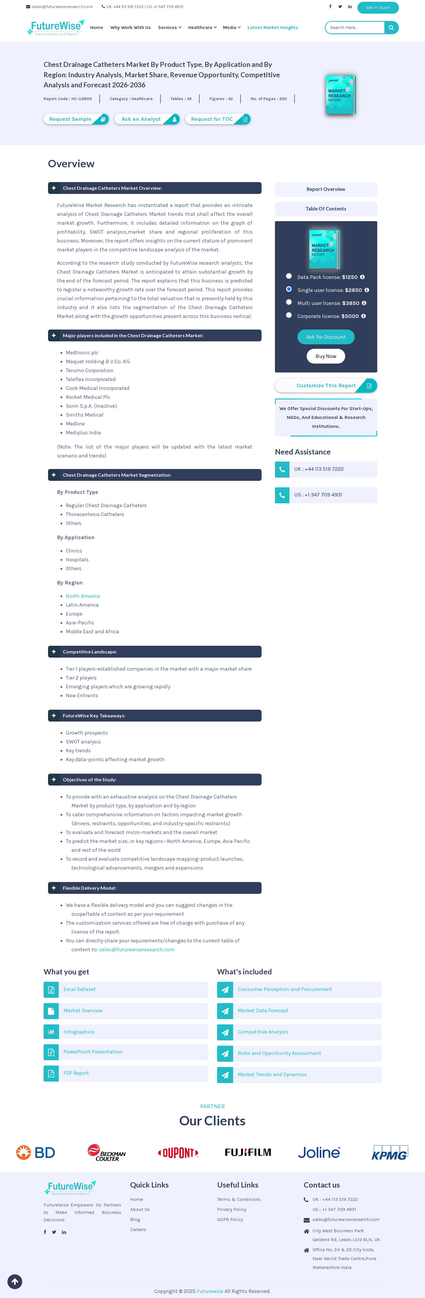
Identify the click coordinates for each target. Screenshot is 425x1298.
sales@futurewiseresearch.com (59, 6)
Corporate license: (331, 316)
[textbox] (361, 27)
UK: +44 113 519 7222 (123, 6)
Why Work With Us (130, 27)
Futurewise (210, 1291)
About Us (140, 1209)
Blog (135, 1219)
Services (167, 27)
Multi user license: (331, 303)
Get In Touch (378, 7)
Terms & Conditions (239, 1199)
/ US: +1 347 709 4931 (163, 6)
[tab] (326, 189)
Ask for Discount (326, 337)
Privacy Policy (231, 1209)
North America (83, 596)
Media (229, 27)
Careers (138, 1229)
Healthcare (200, 27)
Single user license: (333, 290)
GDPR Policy (230, 1219)
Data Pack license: (330, 277)
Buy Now (326, 356)
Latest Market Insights (273, 27)
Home (96, 27)
